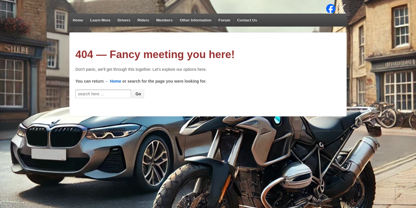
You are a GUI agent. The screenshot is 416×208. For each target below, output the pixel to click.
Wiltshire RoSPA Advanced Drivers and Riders (113, 130)
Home (78, 20)
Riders (143, 20)
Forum (224, 20)
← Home (113, 81)
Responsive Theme (299, 130)
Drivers (124, 20)
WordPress (339, 130)
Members (164, 20)
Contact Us (247, 20)
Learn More (100, 20)
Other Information (195, 20)
